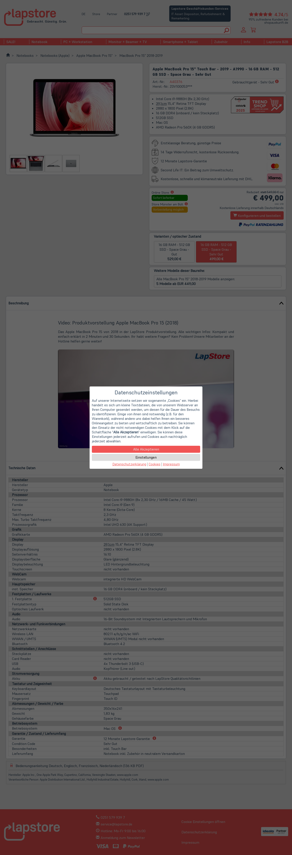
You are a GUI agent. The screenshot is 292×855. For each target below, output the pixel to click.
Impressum (171, 464)
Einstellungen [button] (146, 457)
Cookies (154, 464)
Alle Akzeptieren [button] (146, 449)
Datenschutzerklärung (129, 464)
